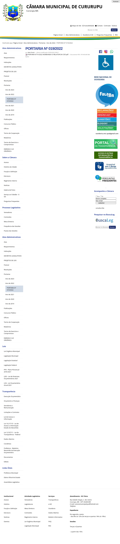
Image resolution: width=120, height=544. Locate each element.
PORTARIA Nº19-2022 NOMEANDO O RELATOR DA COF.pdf (47, 54)
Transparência (8, 391)
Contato (100, 26)
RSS (116, 35)
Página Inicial (58, 35)
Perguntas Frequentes (104, 35)
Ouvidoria (51, 508)
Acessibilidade (89, 26)
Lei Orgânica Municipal (32, 521)
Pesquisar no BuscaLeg (104, 214)
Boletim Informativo (55, 517)
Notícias (6, 517)
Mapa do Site (76, 26)
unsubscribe (100, 208)
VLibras (114, 26)
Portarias (42, 43)
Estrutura (7, 513)
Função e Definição (10, 508)
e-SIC (50, 504)
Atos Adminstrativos (73, 35)
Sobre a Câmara (9, 157)
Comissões (28, 513)
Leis (4, 346)
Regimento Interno (31, 517)
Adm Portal (31, 52)
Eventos (6, 521)
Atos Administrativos (11, 48)
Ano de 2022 (51, 43)
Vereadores (28, 500)
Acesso (6, 500)
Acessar (115, 1)
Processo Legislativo (11, 207)
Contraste (107, 26)
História (6, 504)
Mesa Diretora (29, 508)
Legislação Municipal (32, 526)
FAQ (49, 521)
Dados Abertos (53, 513)
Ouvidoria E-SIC (88, 35)
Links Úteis (7, 468)
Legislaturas (29, 504)
